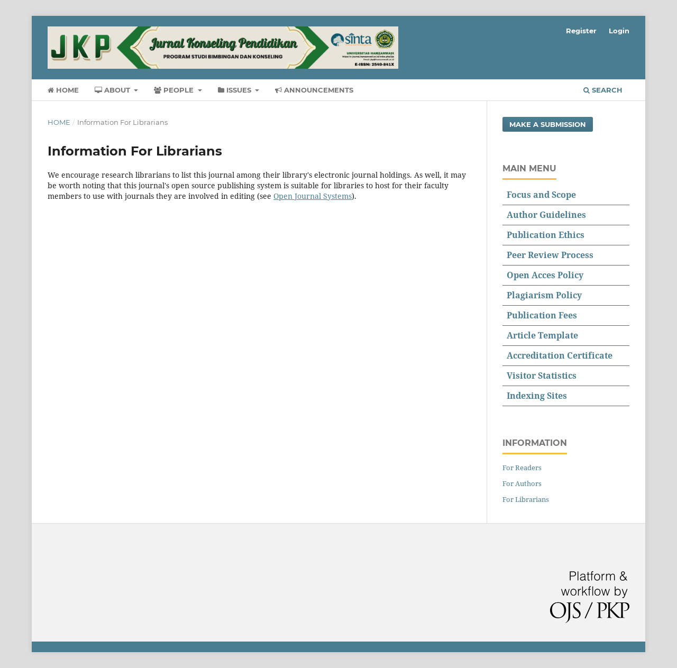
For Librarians (525, 499)
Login (619, 30)
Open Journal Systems (312, 196)
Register (581, 30)
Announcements (314, 90)
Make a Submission (547, 124)
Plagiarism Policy (544, 295)
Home (63, 90)
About (113, 90)
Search (603, 90)
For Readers (522, 467)
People (175, 90)
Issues (235, 90)
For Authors (522, 483)
